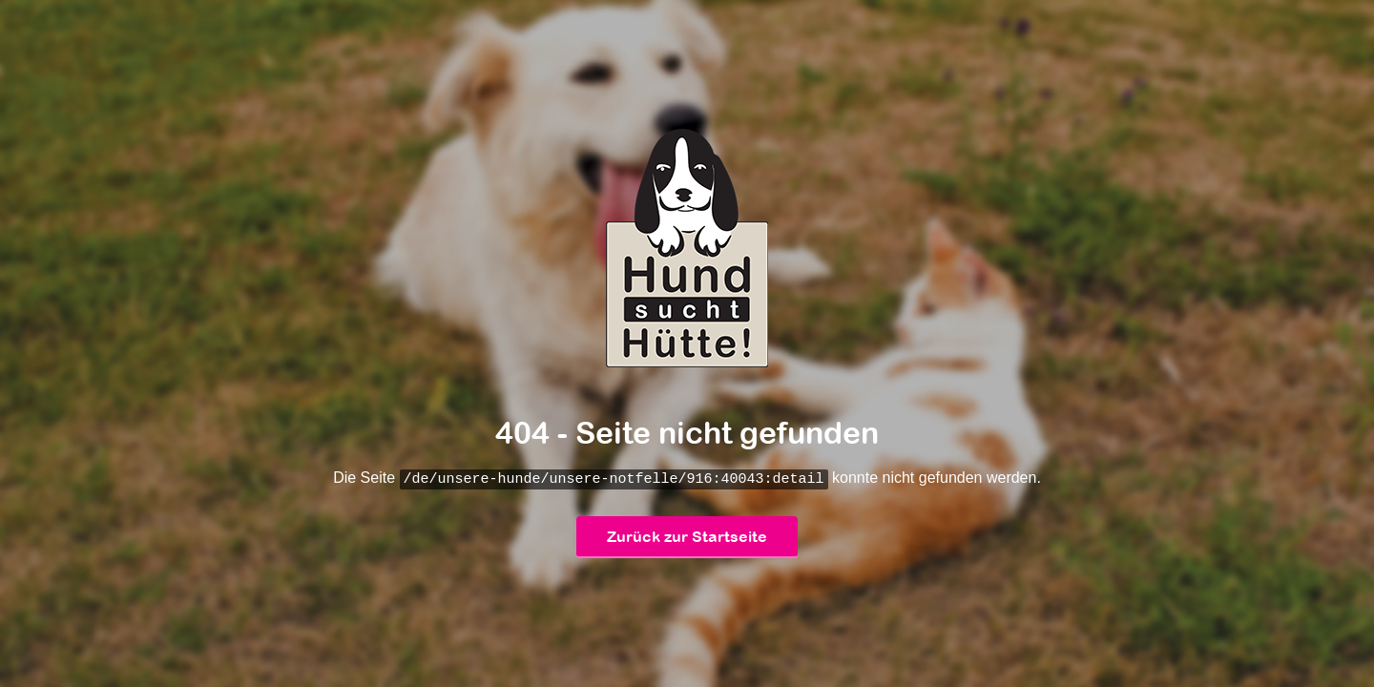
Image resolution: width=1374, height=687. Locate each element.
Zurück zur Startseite (687, 537)
